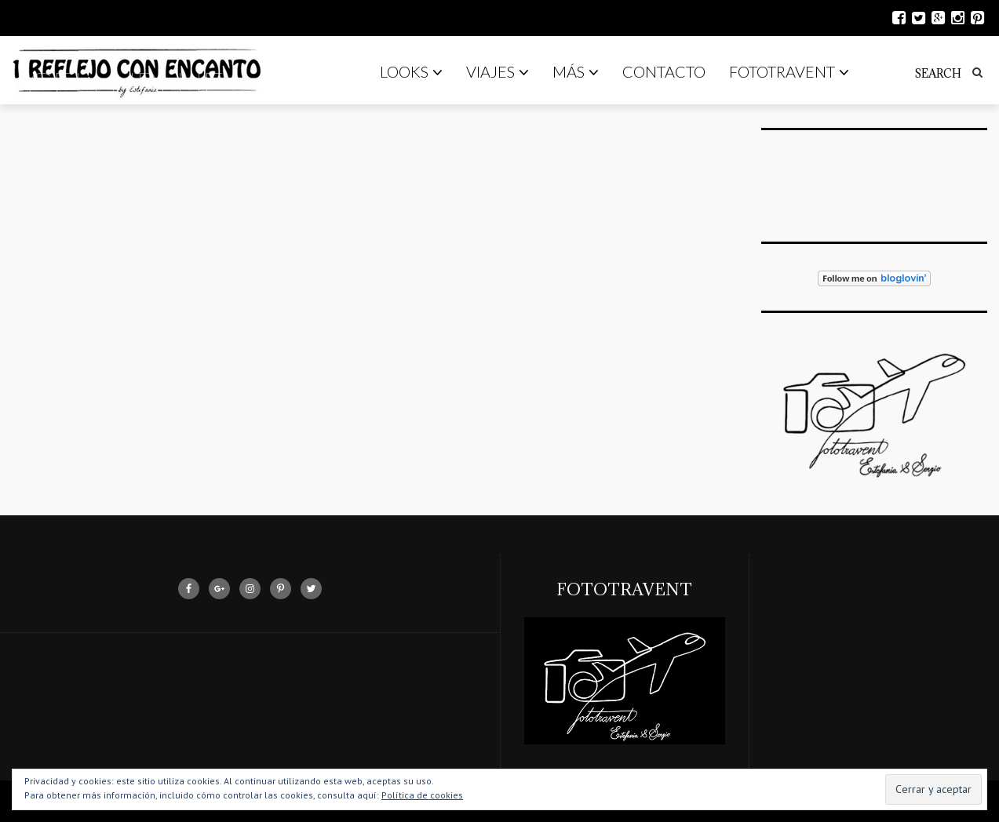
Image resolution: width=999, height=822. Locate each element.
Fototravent (789, 71)
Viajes (497, 71)
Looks (411, 71)
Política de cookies (422, 795)
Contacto (663, 71)
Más (575, 71)
